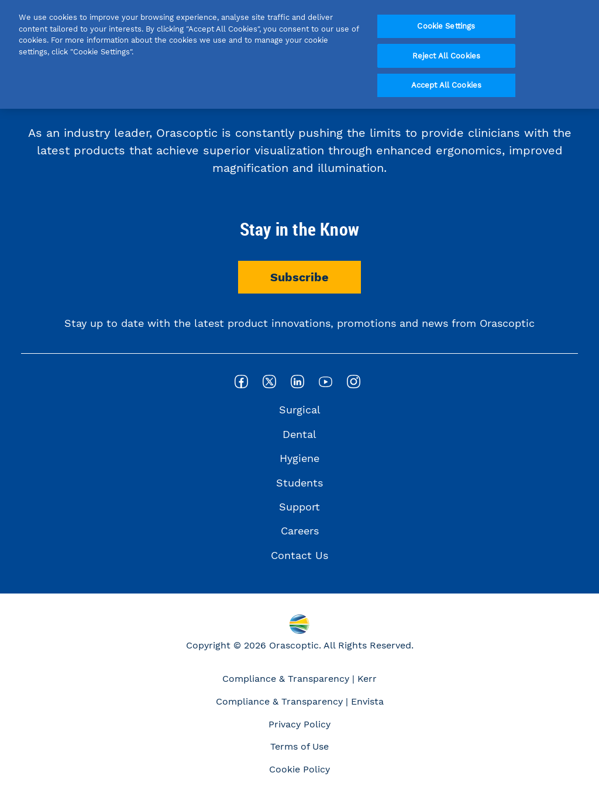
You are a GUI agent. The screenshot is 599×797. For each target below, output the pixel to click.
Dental (299, 434)
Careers (300, 531)
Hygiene (299, 458)
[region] (299, 54)
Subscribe (299, 277)
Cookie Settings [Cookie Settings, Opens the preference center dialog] (446, 26)
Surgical (300, 409)
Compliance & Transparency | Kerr (299, 678)
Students (299, 483)
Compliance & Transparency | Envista (300, 701)
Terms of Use (299, 746)
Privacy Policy (299, 724)
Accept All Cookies (446, 85)
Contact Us (299, 555)
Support (299, 507)
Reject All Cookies (446, 55)
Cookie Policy (299, 769)
